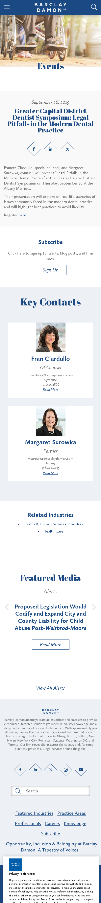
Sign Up (50, 270)
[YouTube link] (80, 769)
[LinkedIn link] (51, 149)
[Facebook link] (34, 149)
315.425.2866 (50, 384)
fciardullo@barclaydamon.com (51, 375)
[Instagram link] (65, 769)
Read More (50, 389)
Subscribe (50, 833)
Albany (50, 463)
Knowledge (75, 823)
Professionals (28, 823)
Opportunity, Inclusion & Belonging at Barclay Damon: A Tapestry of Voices (51, 847)
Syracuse (50, 380)
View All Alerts (50, 688)
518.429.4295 (51, 468)
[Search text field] (55, 791)
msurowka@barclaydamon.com (50, 458)
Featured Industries (34, 813)
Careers (52, 823)
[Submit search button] (17, 791)
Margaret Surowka (50, 442)
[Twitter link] (67, 149)
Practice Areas (71, 813)
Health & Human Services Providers (53, 524)
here (22, 215)
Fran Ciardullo (50, 358)
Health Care (53, 531)
